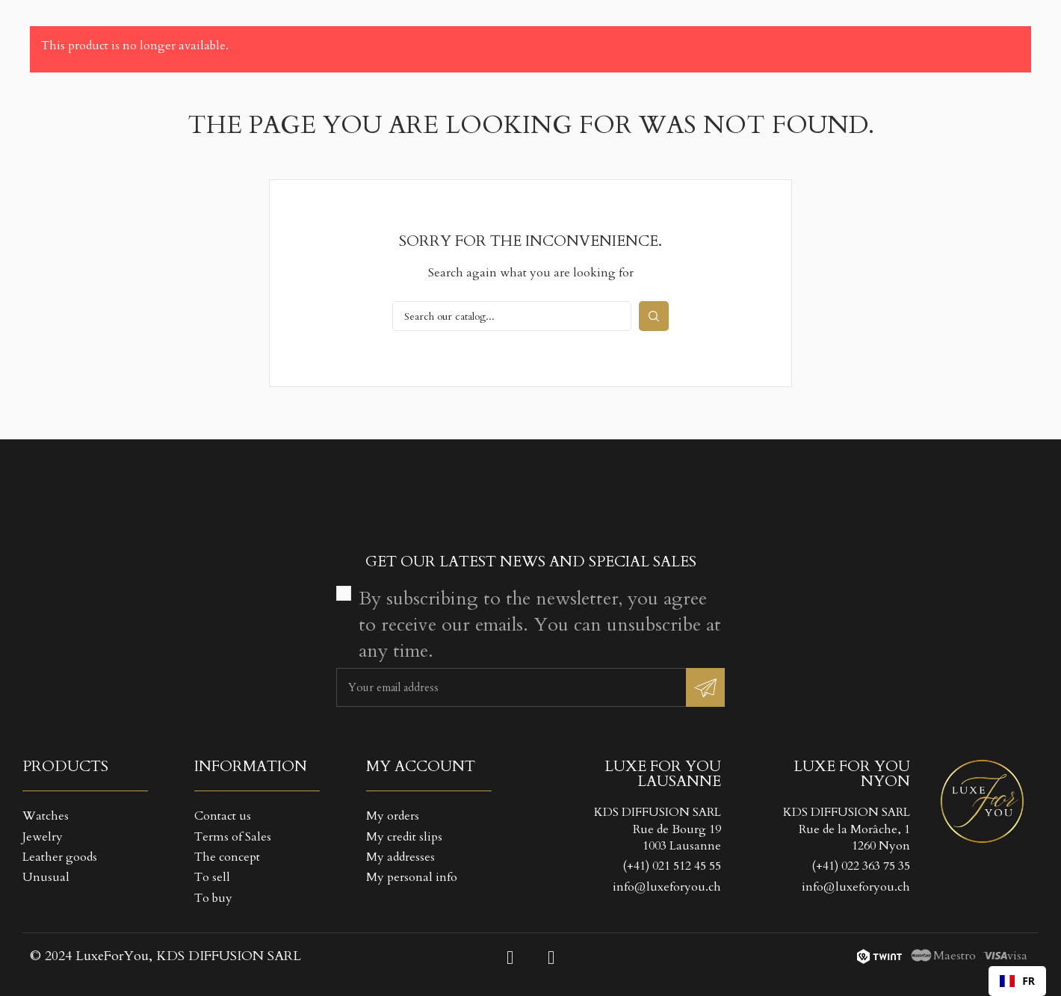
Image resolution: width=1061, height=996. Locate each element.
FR (1017, 981)
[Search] (511, 316)
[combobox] (1017, 981)
